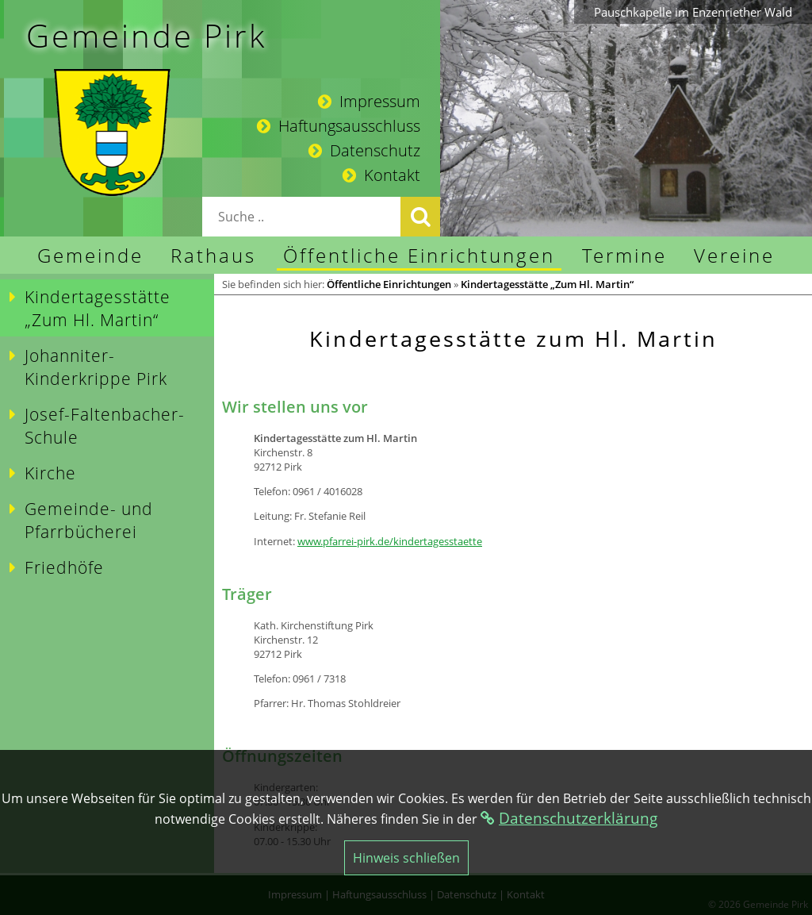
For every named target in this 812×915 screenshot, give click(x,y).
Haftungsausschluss (338, 125)
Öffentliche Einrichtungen (389, 284)
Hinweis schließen (406, 858)
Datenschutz (364, 150)
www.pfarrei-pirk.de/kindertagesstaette (389, 541)
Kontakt (381, 175)
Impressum (369, 101)
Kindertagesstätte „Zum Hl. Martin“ (547, 284)
